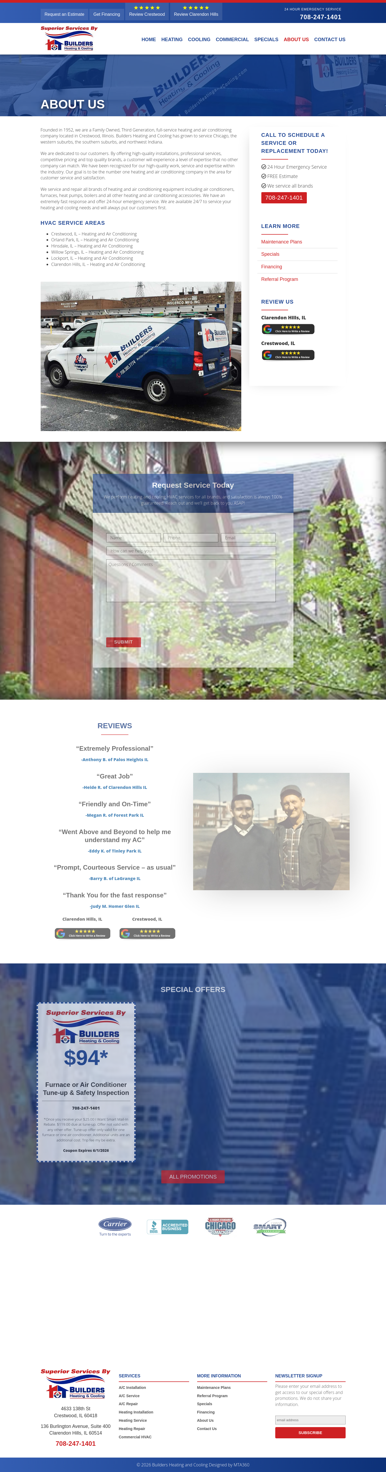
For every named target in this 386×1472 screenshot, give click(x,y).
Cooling (199, 39)
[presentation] (147, 618)
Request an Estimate (65, 14)
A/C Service (129, 1395)
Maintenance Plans (281, 242)
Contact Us (330, 39)
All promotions (193, 1177)
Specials (266, 39)
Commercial (232, 39)
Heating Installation (136, 1412)
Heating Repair (132, 1428)
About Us (296, 39)
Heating (172, 39)
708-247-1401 (312, 14)
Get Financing (106, 14)
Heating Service (133, 1420)
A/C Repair (128, 1404)
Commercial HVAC (135, 1437)
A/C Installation (132, 1387)
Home (149, 39)
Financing (271, 266)
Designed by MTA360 (229, 1464)
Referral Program (279, 279)
